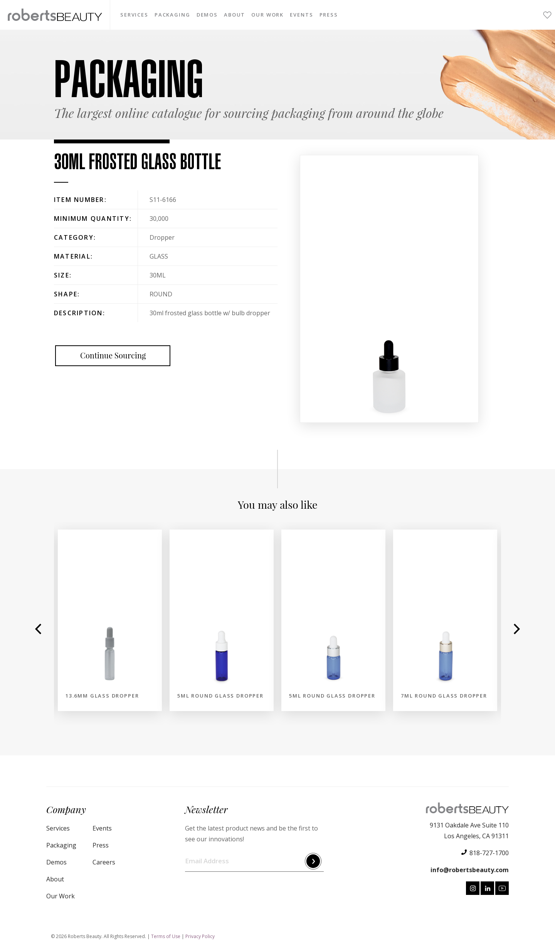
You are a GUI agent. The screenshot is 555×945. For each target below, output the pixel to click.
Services (134, 14)
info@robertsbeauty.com (470, 870)
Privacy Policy (200, 936)
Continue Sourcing (113, 355)
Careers (103, 862)
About (234, 14)
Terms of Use (165, 936)
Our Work (267, 14)
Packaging (172, 14)
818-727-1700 (489, 853)
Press (329, 14)
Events (301, 14)
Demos (207, 14)
